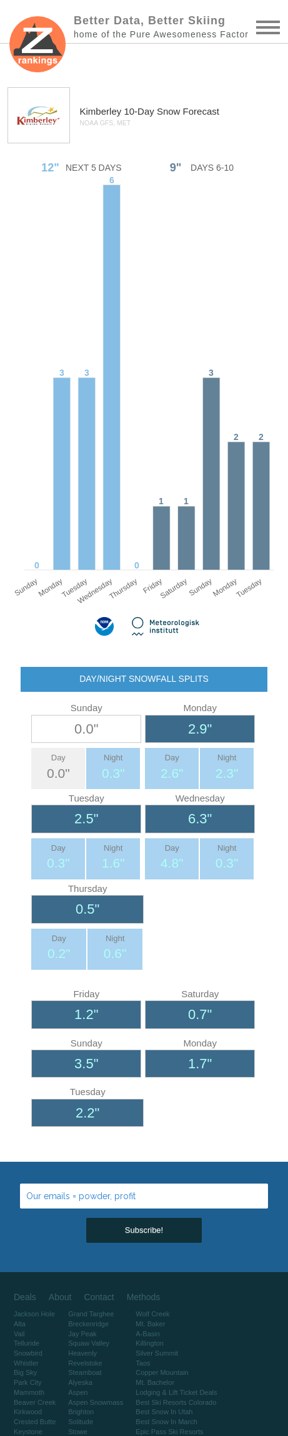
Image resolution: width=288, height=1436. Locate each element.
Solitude (80, 1421)
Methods (144, 1297)
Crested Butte (35, 1421)
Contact (99, 1297)
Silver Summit (157, 1353)
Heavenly (82, 1353)
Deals (25, 1297)
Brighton (81, 1411)
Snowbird (28, 1353)
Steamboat (84, 1372)
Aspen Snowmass (95, 1402)
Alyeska (80, 1382)
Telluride (26, 1343)
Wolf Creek (152, 1314)
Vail (19, 1334)
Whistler (26, 1363)
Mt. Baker (150, 1324)
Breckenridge (88, 1324)
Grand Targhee (91, 1314)
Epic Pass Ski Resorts (169, 1431)
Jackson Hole (34, 1314)
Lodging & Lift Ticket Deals (176, 1392)
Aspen (77, 1392)
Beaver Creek (35, 1402)
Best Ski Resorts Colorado (176, 1402)
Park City (28, 1382)
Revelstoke (85, 1363)
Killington (150, 1343)
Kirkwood (28, 1411)
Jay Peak (82, 1334)
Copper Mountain (162, 1372)
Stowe (77, 1431)
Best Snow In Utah (164, 1411)
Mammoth (29, 1392)
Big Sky (25, 1372)
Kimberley (102, 111)
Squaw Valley (88, 1343)
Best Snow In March (166, 1421)
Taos (143, 1363)
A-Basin (148, 1334)
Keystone (28, 1431)
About (60, 1297)
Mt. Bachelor (155, 1382)
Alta (20, 1324)
